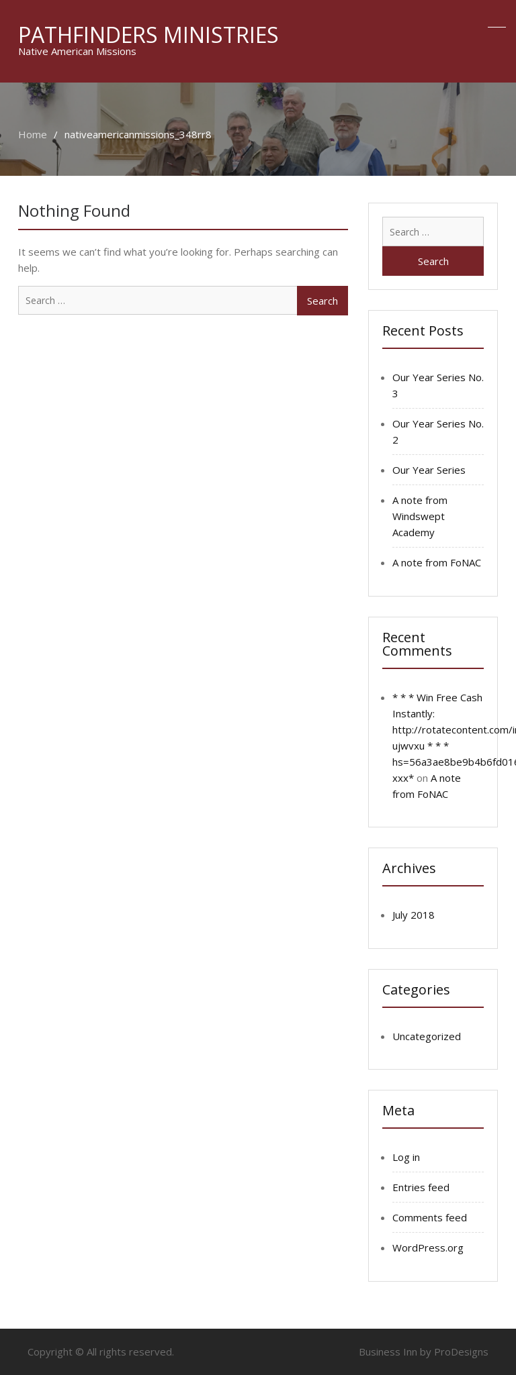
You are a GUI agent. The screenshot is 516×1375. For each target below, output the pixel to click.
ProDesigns (461, 1351)
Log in (406, 1157)
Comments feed (429, 1217)
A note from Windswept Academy (419, 516)
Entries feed (420, 1187)
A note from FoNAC (436, 562)
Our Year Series (429, 469)
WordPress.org (428, 1247)
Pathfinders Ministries (148, 34)
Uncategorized (426, 1036)
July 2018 (413, 914)
